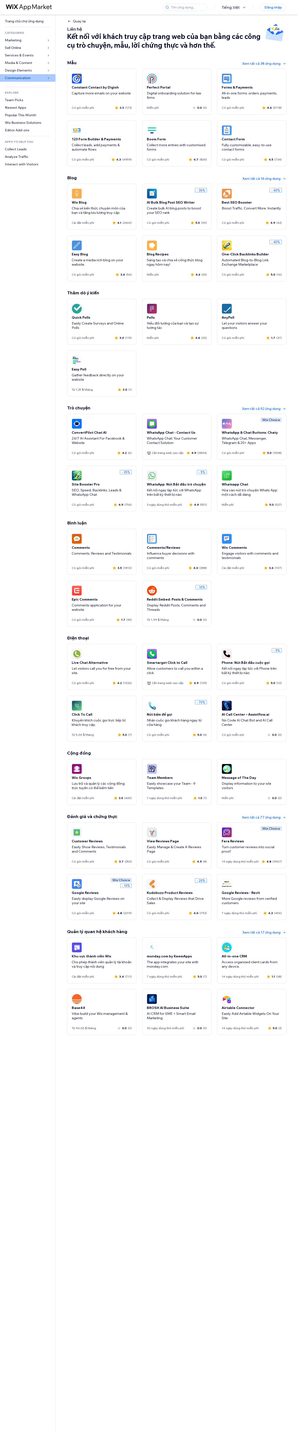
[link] (27, 21)
